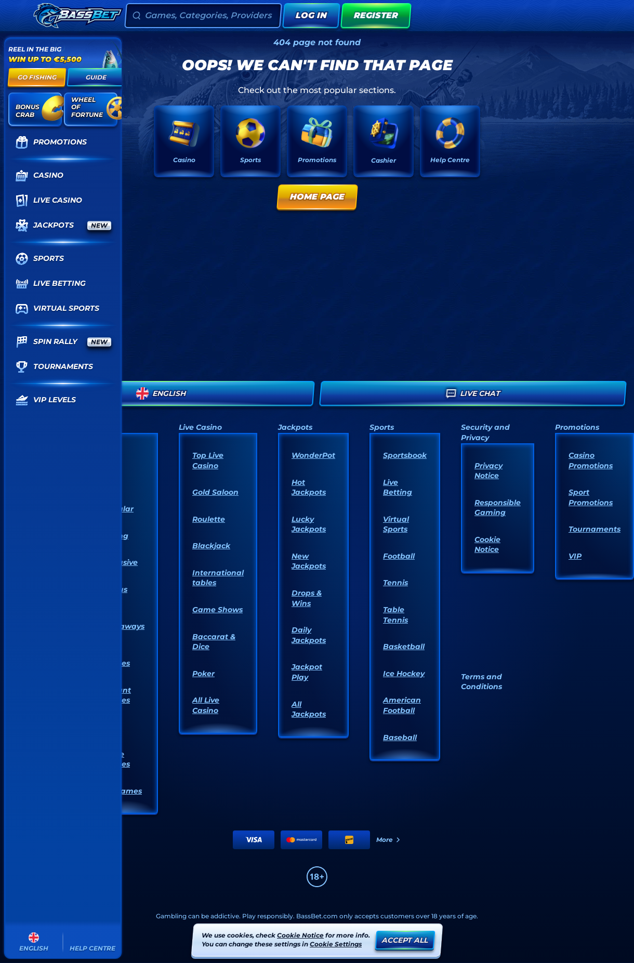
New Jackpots (309, 561)
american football (402, 705)
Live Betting (397, 487)
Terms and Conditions (481, 682)
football (399, 556)
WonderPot (313, 455)
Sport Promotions (591, 497)
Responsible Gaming (497, 508)
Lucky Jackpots (309, 524)
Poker (203, 673)
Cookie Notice (487, 545)
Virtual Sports (396, 524)
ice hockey (404, 673)
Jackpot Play (307, 672)
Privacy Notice (488, 471)
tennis (395, 582)
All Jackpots (309, 709)
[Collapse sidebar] (17, 15)
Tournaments (594, 529)
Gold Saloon (215, 492)
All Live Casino (205, 705)
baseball (400, 737)
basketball (404, 646)
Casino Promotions (591, 460)
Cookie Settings (336, 944)
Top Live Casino (207, 460)
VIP (575, 556)
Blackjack (211, 545)
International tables (218, 578)
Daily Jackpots (309, 635)
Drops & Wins (307, 598)
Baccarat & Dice (213, 642)
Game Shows (217, 609)
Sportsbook (405, 455)
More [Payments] (388, 839)
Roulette (208, 519)
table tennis (395, 615)
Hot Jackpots (309, 487)
